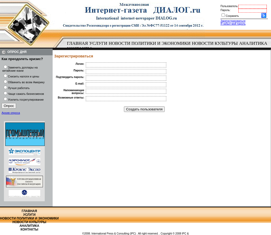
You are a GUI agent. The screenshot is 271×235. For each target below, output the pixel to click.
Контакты (29, 229)
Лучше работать (19, 88)
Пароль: (225, 10)
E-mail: (80, 83)
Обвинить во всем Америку (26, 82)
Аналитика (253, 43)
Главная (77, 43)
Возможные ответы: (71, 97)
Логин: (80, 63)
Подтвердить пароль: (70, 77)
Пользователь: (229, 6)
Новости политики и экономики (149, 43)
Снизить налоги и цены (23, 76)
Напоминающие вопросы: (73, 92)
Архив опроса (11, 112)
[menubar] (168, 46)
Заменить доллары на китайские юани (20, 69)
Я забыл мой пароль (232, 23)
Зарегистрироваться (232, 20)
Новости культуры (215, 43)
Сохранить (232, 15)
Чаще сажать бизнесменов (26, 93)
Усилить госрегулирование (26, 99)
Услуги (98, 43)
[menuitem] (77, 43)
